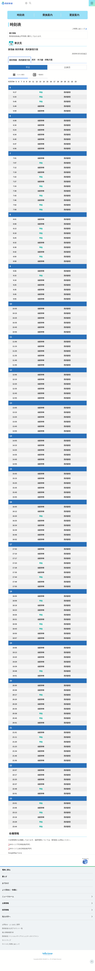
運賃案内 (74, 15)
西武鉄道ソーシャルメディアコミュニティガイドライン (20, 936)
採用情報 (5, 910)
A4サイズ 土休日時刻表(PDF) (21, 848)
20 (65, 82)
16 (51, 82)
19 (61, 82)
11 (33, 82)
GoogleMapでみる (15, 853)
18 (58, 82)
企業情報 (5, 903)
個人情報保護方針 (8, 932)
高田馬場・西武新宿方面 (19, 60)
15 (47, 82)
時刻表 (20, 15)
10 (30, 82)
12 (37, 82)
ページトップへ (92, 962)
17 (54, 82)
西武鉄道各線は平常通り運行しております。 (26, 36)
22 (72, 82)
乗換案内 (47, 15)
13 (40, 82)
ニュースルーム (8, 896)
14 (44, 82)
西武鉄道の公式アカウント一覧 (12, 928)
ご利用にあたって (78, 29)
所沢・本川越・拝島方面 (42, 60)
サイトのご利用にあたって (11, 944)
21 (68, 82)
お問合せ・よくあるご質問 (11, 924)
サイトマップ (6, 940)
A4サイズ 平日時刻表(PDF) (20, 844)
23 (76, 82)
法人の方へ (6, 916)
